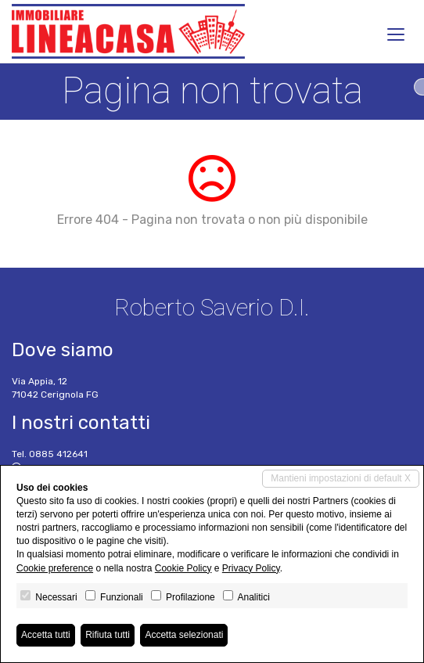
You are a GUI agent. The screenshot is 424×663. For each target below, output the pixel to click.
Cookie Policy (183, 568)
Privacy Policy (251, 568)
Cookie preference (54, 568)
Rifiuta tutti (107, 634)
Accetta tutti (45, 634)
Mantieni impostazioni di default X (341, 478)
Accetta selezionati (184, 634)
